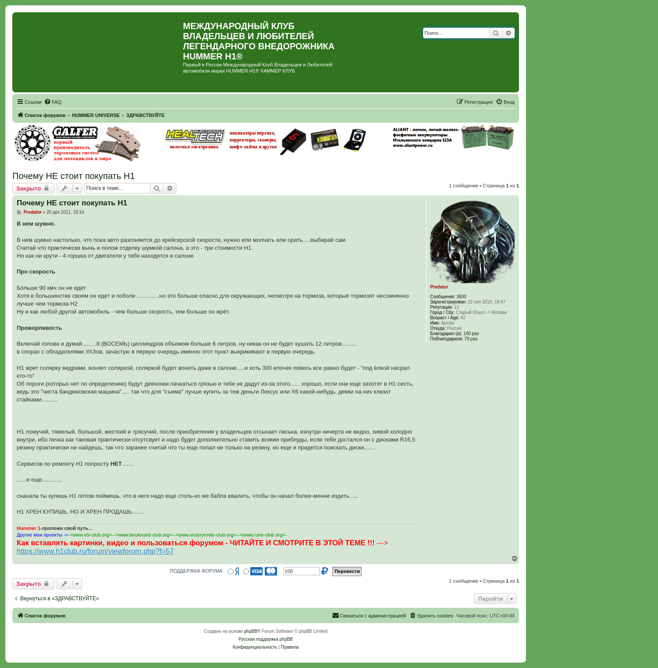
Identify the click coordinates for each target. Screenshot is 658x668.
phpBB (250, 631)
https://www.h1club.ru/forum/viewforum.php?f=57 (95, 551)
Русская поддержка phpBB (265, 639)
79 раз (471, 338)
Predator (439, 287)
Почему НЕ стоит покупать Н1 (73, 176)
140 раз (471, 333)
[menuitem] (53, 102)
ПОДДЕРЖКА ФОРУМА (196, 570)
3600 (461, 296)
